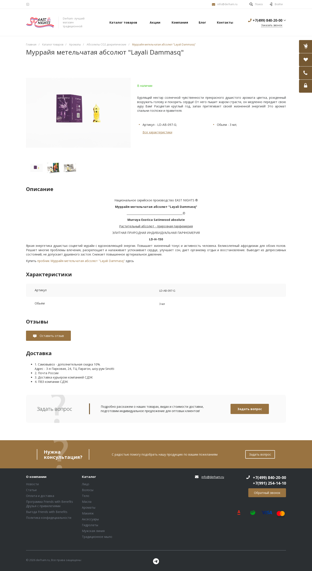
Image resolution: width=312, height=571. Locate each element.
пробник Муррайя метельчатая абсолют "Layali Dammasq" (81, 261)
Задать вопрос (249, 409)
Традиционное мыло (97, 537)
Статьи (31, 490)
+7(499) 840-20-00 (267, 20)
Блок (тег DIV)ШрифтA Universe (40, 22)
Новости (32, 484)
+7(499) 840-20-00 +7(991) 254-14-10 (269, 480)
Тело (85, 496)
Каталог (89, 477)
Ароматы (88, 507)
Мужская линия (93, 531)
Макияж (88, 513)
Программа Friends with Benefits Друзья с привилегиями (49, 504)
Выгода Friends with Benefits (46, 512)
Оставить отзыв (51, 336)
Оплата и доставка (40, 496)
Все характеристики (157, 132)
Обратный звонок (267, 493)
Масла (86, 502)
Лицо (85, 484)
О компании (36, 477)
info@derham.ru (227, 4)
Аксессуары (90, 519)
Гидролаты (90, 525)
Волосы (87, 490)
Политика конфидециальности (48, 518)
